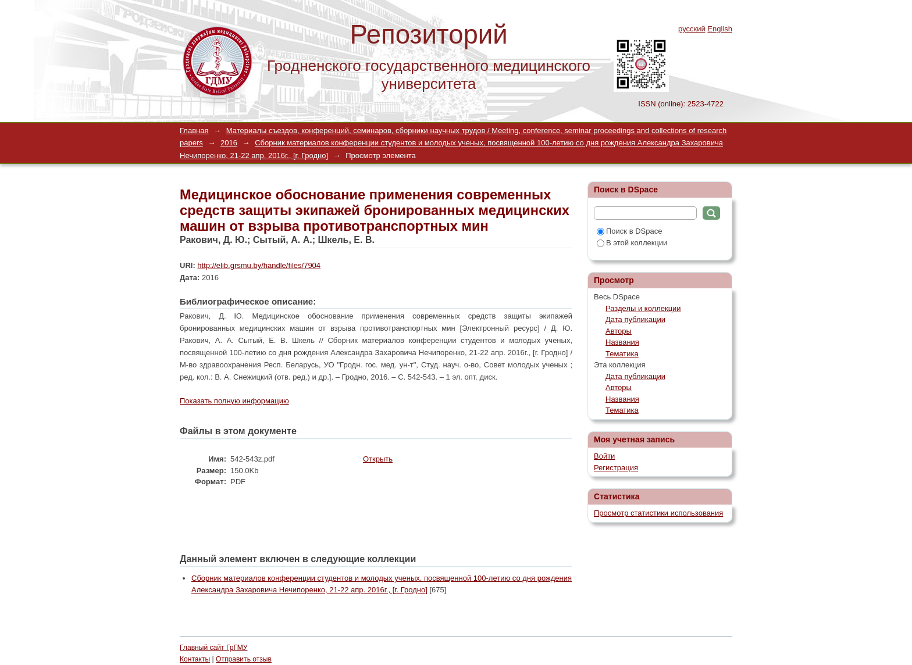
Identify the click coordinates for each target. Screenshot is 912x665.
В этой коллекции (632, 242)
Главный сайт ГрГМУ (213, 647)
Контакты (195, 659)
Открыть (378, 459)
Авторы (618, 331)
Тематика (622, 353)
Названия (622, 342)
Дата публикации (635, 319)
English (719, 28)
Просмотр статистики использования (658, 513)
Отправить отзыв (244, 659)
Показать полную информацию (234, 400)
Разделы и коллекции (643, 308)
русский (692, 28)
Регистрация (616, 467)
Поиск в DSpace (629, 231)
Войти (604, 456)
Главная (194, 130)
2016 (228, 142)
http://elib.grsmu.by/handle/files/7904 (258, 265)
